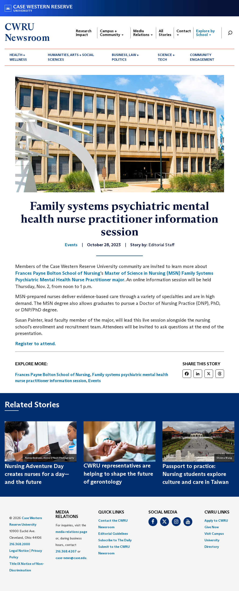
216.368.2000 (19, 544)
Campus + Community (111, 33)
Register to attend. (35, 343)
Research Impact (83, 33)
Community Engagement (202, 57)
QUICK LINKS (111, 512)
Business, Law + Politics (125, 57)
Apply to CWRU (216, 520)
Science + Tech (166, 57)
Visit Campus (214, 533)
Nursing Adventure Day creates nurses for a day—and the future (37, 474)
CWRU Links (216, 512)
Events (94, 380)
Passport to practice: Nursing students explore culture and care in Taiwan (195, 474)
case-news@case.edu (71, 558)
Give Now (211, 527)
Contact (183, 32)
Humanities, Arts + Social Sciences (71, 57)
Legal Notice (19, 551)
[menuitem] (24, 57)
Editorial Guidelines (113, 533)
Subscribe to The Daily (115, 540)
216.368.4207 (66, 551)
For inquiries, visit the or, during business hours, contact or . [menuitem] (71, 541)
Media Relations (143, 33)
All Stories (165, 33)
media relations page (71, 532)
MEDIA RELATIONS (67, 514)
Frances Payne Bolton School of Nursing (57, 273)
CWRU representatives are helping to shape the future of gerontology (118, 473)
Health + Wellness (18, 57)
